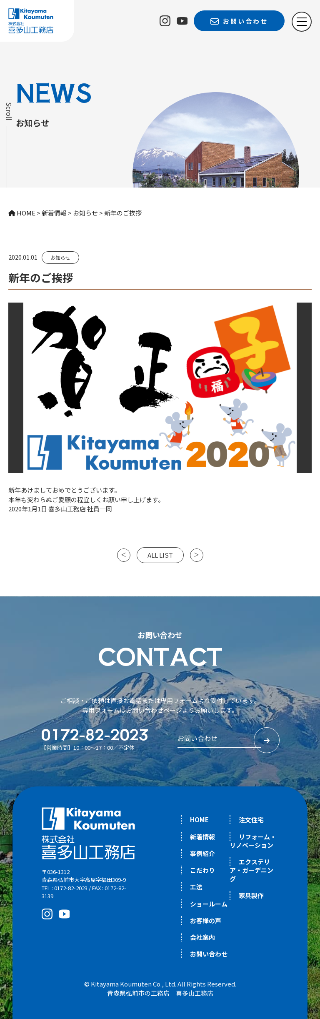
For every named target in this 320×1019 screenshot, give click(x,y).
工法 (196, 886)
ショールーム (209, 903)
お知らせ (60, 257)
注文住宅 (251, 819)
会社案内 (202, 937)
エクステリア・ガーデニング (251, 870)
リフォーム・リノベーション (253, 840)
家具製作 (251, 895)
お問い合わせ (209, 953)
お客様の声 (205, 920)
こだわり (202, 870)
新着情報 (202, 836)
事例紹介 (202, 853)
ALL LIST (160, 555)
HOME (199, 819)
